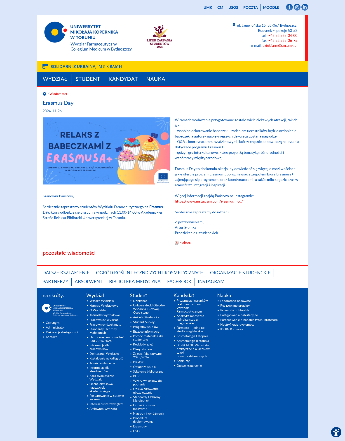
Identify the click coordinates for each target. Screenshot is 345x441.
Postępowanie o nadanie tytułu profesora (249, 320)
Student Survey (144, 322)
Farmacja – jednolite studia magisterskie (190, 329)
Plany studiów (143, 349)
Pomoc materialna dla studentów (148, 338)
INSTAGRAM (211, 282)
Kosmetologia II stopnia (193, 341)
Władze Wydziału (101, 301)
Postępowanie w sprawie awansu (106, 397)
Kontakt (51, 337)
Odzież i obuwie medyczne (144, 407)
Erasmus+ (140, 426)
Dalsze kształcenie (65, 273)
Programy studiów (145, 327)
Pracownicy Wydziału (104, 320)
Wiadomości (58, 94)
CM (220, 7)
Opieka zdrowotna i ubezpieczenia (146, 390)
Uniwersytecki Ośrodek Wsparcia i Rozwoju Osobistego (149, 309)
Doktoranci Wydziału (104, 353)
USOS (233, 7)
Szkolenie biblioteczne (148, 371)
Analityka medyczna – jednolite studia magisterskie (192, 320)
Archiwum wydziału (103, 409)
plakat (185, 243)
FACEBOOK (179, 282)
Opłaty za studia (144, 367)
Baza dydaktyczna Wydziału (101, 377)
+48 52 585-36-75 (282, 40)
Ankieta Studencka (146, 317)
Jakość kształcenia (102, 363)
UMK (208, 7)
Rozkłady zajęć (143, 344)
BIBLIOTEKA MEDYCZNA (135, 282)
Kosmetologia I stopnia (192, 336)
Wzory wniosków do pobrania (147, 382)
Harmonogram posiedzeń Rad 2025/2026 (106, 339)
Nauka (155, 79)
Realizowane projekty (235, 305)
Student (87, 79)
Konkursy (183, 361)
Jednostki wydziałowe (104, 315)
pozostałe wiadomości (69, 253)
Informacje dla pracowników (99, 347)
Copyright (52, 322)
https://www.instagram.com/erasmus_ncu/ (209, 201)
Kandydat (123, 79)
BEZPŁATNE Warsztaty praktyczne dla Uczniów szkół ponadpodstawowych (193, 351)
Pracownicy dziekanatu (105, 324)
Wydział (55, 79)
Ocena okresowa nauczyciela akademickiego (101, 388)
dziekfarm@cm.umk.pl (280, 45)
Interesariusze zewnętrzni (106, 404)
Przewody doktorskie (234, 310)
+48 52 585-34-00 (282, 35)
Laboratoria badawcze (235, 301)
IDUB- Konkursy (231, 329)
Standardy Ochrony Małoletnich (103, 331)
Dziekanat (140, 301)
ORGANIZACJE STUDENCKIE (240, 273)
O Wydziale (97, 310)
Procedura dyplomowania (143, 420)
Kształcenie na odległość (106, 358)
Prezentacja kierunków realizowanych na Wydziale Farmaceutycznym (192, 306)
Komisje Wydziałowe (103, 305)
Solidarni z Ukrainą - (86, 67)
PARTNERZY (55, 282)
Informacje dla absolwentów (99, 369)
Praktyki (138, 362)
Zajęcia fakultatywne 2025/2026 (147, 355)
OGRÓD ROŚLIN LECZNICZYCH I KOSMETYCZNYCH (150, 273)
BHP (136, 376)
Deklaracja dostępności (62, 332)
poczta (250, 7)
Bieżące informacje (146, 331)
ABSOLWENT (89, 282)
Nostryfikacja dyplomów (237, 324)
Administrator (55, 327)
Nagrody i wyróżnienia (148, 413)
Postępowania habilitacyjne (239, 315)
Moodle (271, 7)
